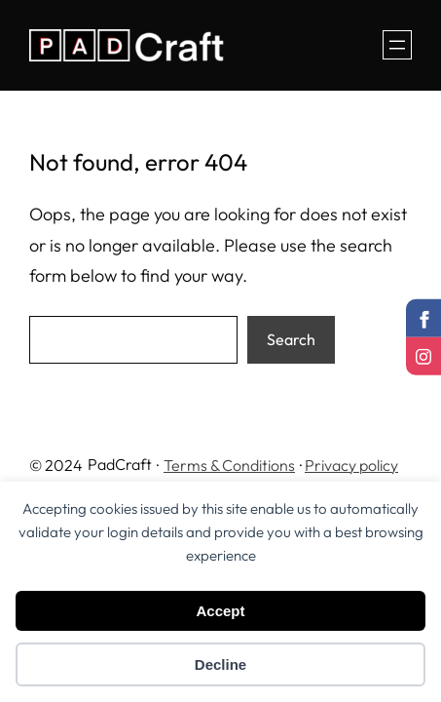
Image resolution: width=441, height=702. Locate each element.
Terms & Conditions (229, 465)
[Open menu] (397, 44)
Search (291, 339)
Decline (220, 664)
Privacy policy (351, 465)
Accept (220, 611)
